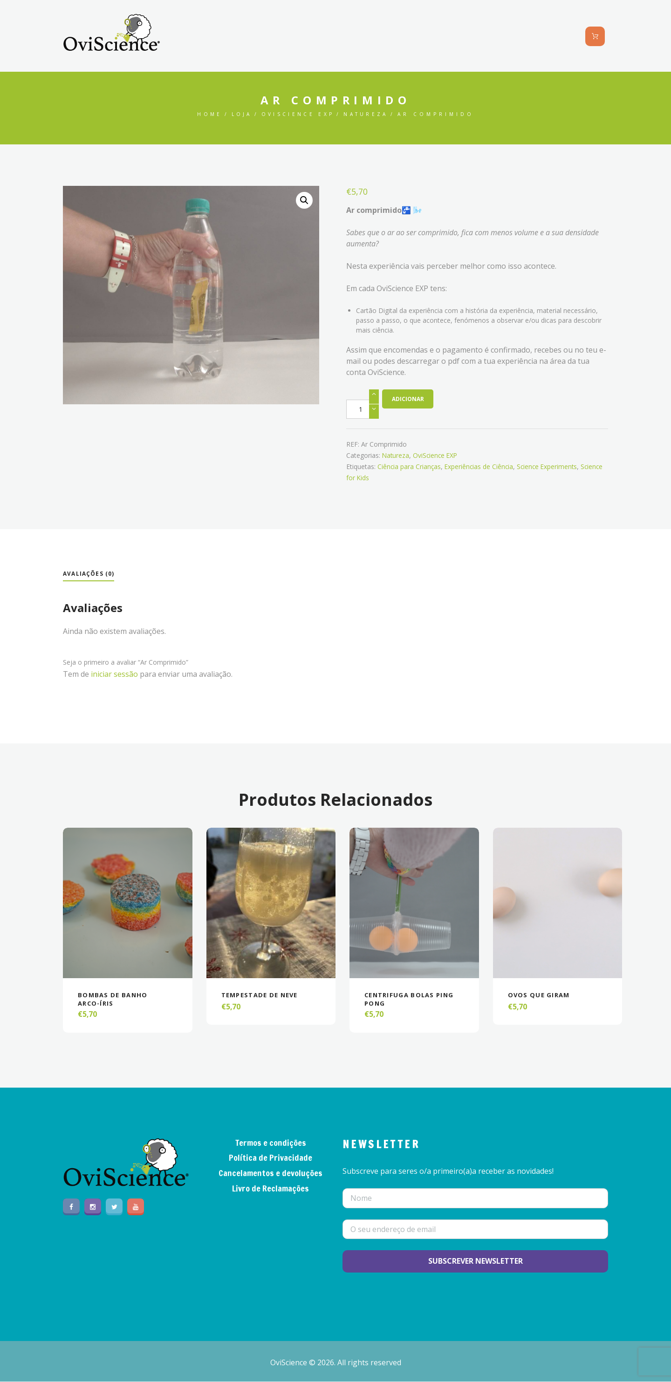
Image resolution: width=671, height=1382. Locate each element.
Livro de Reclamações (270, 1189)
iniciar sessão (114, 674)
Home (205, 114)
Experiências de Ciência (480, 466)
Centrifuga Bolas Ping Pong (412, 999)
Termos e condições (270, 1143)
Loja (239, 114)
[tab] (89, 574)
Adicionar (408, 399)
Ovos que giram (541, 994)
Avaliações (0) (89, 574)
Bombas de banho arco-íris (114, 999)
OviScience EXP (297, 114)
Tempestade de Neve (263, 994)
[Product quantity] (362, 409)
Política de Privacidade (270, 1158)
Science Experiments (550, 466)
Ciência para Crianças (409, 466)
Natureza (369, 114)
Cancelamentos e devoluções (270, 1173)
